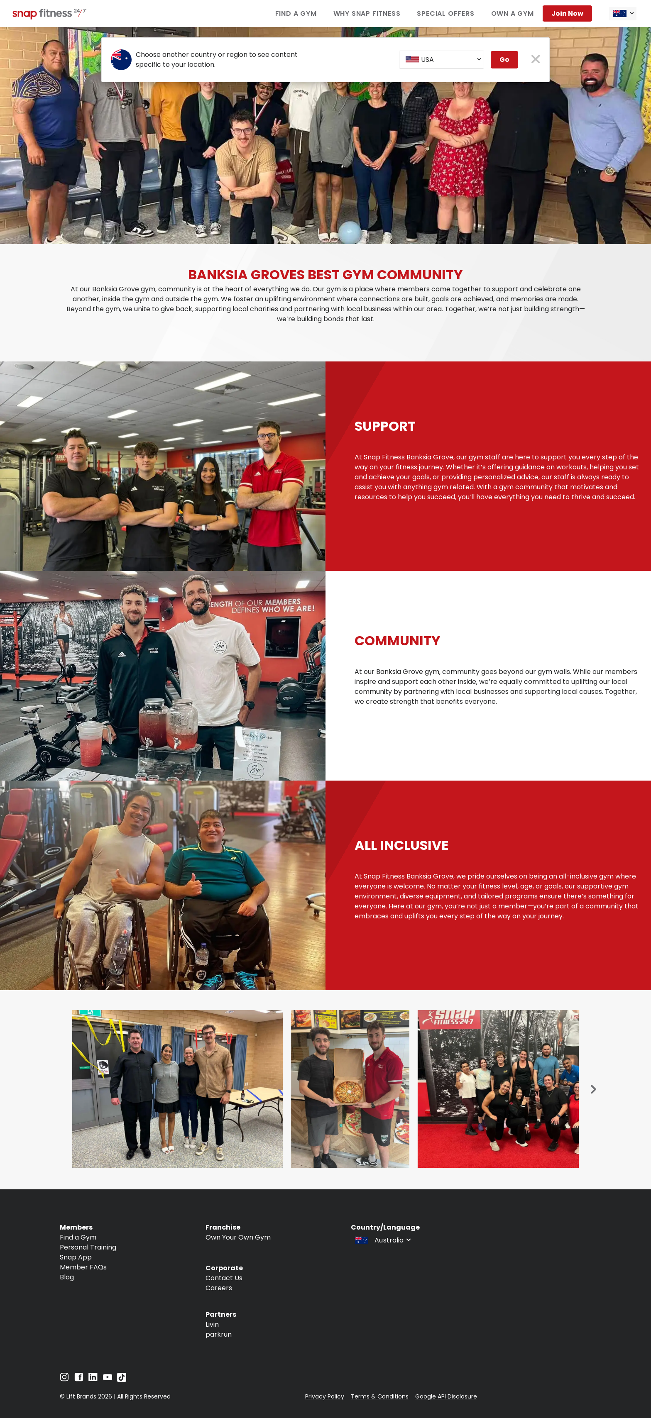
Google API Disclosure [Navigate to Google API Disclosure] (446, 1396)
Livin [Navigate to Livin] (212, 1324)
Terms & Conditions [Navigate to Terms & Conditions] (380, 1396)
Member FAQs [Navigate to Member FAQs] (83, 1267)
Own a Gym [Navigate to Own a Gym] (512, 13)
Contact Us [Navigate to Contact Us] (224, 1278)
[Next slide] (594, 1090)
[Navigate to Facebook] (78, 1379)
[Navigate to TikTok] (121, 1379)
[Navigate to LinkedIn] (93, 1379)
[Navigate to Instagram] (64, 1379)
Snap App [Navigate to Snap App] (76, 1257)
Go (504, 59)
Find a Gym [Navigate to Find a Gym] (296, 13)
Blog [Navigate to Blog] (67, 1277)
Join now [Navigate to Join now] (567, 13)
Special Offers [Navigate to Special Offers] (445, 13)
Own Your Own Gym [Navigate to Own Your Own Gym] (238, 1237)
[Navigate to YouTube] (107, 1379)
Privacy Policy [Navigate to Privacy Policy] (324, 1396)
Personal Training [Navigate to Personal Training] (88, 1247)
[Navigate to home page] (49, 17)
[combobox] (622, 13)
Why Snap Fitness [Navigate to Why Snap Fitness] (367, 13)
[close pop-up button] (535, 60)
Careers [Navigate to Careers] (219, 1288)
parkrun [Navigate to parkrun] (219, 1334)
